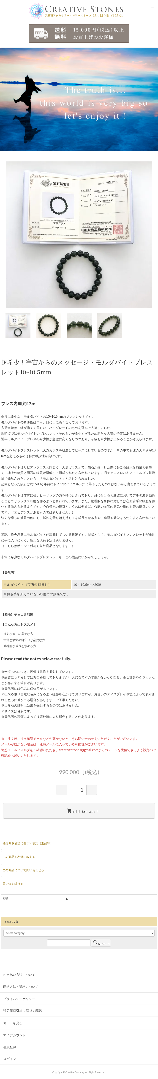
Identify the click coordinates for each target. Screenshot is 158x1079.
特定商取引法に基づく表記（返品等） (28, 843)
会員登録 (9, 1047)
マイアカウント (14, 1035)
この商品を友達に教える (19, 857)
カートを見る (12, 1023)
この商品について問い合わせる (23, 870)
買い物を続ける (13, 883)
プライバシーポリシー (19, 999)
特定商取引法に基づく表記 (22, 1010)
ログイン (9, 1059)
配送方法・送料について (20, 987)
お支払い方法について (19, 975)
